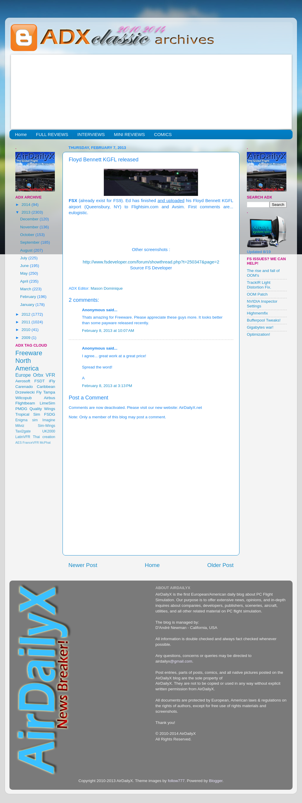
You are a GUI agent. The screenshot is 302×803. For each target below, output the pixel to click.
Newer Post (82, 565)
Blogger (215, 781)
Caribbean (46, 386)
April (24, 281)
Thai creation (44, 437)
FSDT (40, 381)
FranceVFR (31, 442)
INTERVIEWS (91, 134)
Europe (23, 375)
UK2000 (48, 431)
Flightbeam (25, 403)
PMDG (21, 409)
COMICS (163, 134)
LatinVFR (22, 437)
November (30, 227)
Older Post (220, 565)
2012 (27, 314)
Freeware (28, 353)
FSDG (49, 414)
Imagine (48, 420)
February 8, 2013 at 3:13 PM (107, 386)
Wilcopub (23, 398)
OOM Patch (257, 294)
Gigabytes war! (260, 327)
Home (21, 134)
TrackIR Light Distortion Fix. (259, 284)
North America (27, 364)
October (27, 234)
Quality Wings (42, 409)
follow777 (176, 781)
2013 (27, 212)
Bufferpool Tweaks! (263, 320)
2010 (27, 329)
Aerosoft (22, 381)
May (24, 273)
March (26, 289)
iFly (52, 381)
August (27, 250)
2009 (27, 337)
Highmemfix (257, 313)
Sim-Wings (46, 426)
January (27, 304)
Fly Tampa (45, 392)
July (24, 258)
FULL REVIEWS (52, 134)
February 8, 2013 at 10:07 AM (108, 330)
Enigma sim (26, 420)
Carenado (24, 386)
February (28, 296)
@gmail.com (181, 661)
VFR (50, 375)
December (30, 219)
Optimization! (258, 334)
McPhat (45, 442)
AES (18, 442)
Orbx (38, 375)
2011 (27, 322)
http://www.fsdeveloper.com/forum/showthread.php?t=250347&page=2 (151, 262)
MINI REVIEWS (129, 134)
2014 (27, 204)
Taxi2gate (23, 431)
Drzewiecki (25, 392)
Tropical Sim (27, 414)
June (25, 265)
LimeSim (47, 403)
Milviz (19, 426)
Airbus (49, 398)
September (30, 242)
